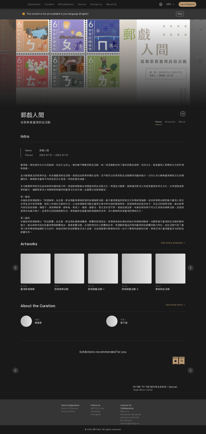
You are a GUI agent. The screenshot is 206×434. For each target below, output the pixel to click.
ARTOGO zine (97, 408)
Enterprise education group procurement (130, 416)
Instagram (96, 414)
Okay (180, 14)
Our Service (126, 420)
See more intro (174, 304)
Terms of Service (69, 408)
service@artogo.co (129, 423)
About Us (124, 411)
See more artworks (172, 243)
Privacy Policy (68, 411)
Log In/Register (187, 4)
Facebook (95, 411)
